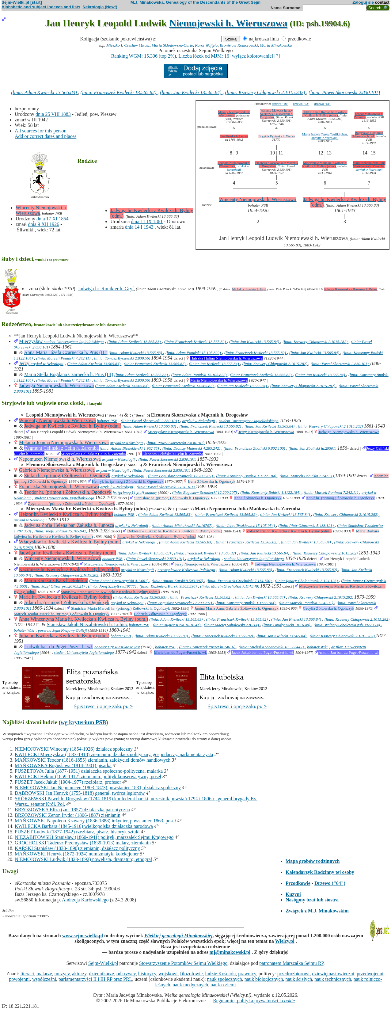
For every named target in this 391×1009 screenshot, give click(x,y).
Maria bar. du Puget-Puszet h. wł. (180, 652)
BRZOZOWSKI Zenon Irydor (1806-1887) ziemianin (67, 815)
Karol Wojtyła (206, 45)
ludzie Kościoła (220, 973)
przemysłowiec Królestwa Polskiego (186, 569)
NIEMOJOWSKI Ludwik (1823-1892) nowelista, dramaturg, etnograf (83, 859)
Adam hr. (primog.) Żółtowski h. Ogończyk (66, 602)
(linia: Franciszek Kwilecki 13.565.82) (119, 92)
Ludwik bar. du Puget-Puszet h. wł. (58, 646)
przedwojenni (370, 973)
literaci (27, 973)
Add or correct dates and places (45, 136)
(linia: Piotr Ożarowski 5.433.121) (306, 525)
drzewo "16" (280, 103)
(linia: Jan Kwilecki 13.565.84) (191, 92)
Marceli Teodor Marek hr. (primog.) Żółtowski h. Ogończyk (61, 613)
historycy (147, 973)
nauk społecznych (224, 979)
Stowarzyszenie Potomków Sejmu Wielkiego (183, 963)
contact (382, 2)
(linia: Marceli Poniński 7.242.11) (64, 358)
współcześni (44, 979)
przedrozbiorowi (293, 973)
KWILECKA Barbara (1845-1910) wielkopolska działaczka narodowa (84, 826)
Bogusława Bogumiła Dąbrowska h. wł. (367, 134)
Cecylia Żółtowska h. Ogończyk (328, 608)
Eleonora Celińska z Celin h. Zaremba (172, 453)
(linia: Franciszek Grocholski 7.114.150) (239, 580)
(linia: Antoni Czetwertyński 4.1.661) (119, 580)
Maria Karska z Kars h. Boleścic (56, 580)
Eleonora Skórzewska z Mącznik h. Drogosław (276, 164)
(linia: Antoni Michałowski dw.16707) (182, 525)
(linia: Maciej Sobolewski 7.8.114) (232, 625)
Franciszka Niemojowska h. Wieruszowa (59, 486)
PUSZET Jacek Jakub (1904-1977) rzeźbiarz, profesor (68, 782)
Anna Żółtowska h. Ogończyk (258, 498)
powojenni (19, 979)
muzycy (62, 973)
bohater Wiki (24, 630)
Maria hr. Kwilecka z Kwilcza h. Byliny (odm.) (65, 597)
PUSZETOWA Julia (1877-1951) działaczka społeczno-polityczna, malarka (89, 771)
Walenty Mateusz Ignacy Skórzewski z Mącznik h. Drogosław (276, 114)
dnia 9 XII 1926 (43, 224)
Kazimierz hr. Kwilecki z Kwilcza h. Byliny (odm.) (69, 569)
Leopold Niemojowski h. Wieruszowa (234, 164)
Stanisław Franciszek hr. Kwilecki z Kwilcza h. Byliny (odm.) (110, 591)
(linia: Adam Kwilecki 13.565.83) (44, 92)
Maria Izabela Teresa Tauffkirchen (324, 134)
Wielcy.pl (284, 941)
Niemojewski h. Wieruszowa (228, 23)
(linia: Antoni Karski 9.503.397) (178, 580)
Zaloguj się (363, 2)
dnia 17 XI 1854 (52, 218)
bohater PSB (107, 420)
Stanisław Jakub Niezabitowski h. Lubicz (87, 624)
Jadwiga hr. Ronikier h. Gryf (106, 288)
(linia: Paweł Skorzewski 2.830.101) (344, 92)
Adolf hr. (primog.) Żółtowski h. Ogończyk (340, 498)
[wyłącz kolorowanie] (251, 56)
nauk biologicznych (264, 979)
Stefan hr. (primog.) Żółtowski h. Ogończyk (67, 475)
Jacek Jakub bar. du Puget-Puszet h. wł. (262, 652)
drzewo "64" (322, 103)
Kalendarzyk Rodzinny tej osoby (320, 872)
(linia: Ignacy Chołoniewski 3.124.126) (307, 580)
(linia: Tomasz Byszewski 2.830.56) (122, 358)
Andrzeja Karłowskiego (85, 899)
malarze (44, 973)
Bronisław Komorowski (239, 45)
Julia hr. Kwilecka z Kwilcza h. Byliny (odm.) (64, 635)
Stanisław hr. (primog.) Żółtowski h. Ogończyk (172, 498)
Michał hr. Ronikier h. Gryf (249, 289)
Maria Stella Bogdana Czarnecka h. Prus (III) (68, 374)
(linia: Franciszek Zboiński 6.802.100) (255, 448)
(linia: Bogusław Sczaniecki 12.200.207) (181, 476)
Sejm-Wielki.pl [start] (22, 2)
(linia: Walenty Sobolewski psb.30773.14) (347, 625)
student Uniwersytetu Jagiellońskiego (74, 341)
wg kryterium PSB (83, 722)
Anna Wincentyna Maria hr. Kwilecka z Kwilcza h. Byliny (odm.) (83, 619)
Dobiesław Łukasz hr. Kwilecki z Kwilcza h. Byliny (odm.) (174, 531)
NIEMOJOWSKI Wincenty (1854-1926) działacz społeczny (74, 749)
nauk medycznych (190, 984)
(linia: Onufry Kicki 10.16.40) (286, 625)
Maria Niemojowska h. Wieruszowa (219, 380)
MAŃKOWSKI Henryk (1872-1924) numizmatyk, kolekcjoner (77, 853)
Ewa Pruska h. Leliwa (234, 136)
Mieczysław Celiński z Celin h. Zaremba (93, 453)
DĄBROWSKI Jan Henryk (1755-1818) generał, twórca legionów (80, 793)
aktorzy (79, 973)
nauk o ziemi (223, 984)
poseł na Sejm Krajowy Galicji (62, 630)
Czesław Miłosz (137, 45)
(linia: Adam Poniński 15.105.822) (193, 352)
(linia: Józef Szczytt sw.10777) (112, 586)
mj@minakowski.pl (230, 952)
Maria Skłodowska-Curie (172, 45)
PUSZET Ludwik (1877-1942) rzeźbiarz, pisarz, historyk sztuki (77, 831)
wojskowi (167, 973)
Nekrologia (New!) (99, 7)
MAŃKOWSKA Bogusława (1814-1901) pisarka (63, 765)
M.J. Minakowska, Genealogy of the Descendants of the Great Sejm (195, 2)
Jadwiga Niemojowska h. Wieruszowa (56, 385)
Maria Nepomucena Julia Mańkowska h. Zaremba (369, 164)
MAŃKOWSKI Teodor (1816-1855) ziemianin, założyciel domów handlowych (92, 760)
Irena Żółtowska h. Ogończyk (212, 481)
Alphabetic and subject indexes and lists (41, 7)
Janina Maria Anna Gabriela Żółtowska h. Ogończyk (237, 608)
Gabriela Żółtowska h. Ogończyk (160, 613)
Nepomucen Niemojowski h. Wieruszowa (60, 459)
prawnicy (247, 973)
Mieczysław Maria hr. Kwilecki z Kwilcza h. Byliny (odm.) (324, 164)
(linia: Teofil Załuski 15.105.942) (62, 531)
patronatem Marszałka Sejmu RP (291, 963)
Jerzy (25, 363)
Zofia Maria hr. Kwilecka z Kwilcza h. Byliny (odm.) (289, 531)
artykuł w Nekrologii (324, 137)
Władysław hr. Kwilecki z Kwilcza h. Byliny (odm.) (70, 541)
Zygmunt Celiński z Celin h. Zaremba (61, 448)
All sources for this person (40, 130)
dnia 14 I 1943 (139, 227)
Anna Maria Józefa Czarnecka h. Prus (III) (65, 352)
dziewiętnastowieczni (333, 973)
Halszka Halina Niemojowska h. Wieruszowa (226, 358)
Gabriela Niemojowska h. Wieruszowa (57, 470)
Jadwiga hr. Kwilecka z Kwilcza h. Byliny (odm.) (72, 425)
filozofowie (191, 973)
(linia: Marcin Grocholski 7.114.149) (230, 586)
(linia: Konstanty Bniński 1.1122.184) (246, 476)
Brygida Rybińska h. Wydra (276, 136)
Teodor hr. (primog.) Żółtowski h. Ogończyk (68, 492)
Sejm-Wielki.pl (103, 963)
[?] (277, 56)
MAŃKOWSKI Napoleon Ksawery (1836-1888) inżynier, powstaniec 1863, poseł (95, 820)
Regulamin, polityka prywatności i (254, 1000)
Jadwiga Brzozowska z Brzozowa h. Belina (350, 289)
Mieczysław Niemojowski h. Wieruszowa (181, 431)
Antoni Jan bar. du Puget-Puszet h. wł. (348, 652)
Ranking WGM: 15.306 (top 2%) (143, 56)
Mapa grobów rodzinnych (313, 861)
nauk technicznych (332, 979)
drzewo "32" (301, 103)
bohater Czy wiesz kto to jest (117, 647)
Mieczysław (31, 341)
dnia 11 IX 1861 (147, 221)
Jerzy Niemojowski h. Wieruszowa (266, 431)
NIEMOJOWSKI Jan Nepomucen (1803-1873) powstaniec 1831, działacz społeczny (98, 787)
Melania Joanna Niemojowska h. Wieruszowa (64, 442)
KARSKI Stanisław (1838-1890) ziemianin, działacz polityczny (77, 848)
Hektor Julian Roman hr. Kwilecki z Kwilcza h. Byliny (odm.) (324, 113)
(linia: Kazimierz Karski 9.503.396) (169, 586)
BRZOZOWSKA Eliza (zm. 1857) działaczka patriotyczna (72, 809)
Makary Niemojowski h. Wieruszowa (234, 113)
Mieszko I (114, 45)
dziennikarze (101, 973)
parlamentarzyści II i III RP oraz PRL (95, 979)
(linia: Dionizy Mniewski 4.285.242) (191, 448)
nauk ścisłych (299, 979)
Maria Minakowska (276, 45)
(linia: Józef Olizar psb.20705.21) (58, 586)
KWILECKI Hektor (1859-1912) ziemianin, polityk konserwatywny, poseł (88, 776)
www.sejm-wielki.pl (82, 935)
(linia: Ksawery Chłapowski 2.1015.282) (265, 92)
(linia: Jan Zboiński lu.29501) (313, 448)
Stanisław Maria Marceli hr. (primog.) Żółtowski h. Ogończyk (120, 608)
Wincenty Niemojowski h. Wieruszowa (257, 199)
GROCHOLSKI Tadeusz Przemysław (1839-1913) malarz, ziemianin (83, 842)
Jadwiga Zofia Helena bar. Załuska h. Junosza (69, 525)
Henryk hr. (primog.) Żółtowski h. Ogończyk (128, 481)
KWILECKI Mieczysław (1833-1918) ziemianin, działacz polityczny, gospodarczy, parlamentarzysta (114, 754)
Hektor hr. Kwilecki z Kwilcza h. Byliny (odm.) (66, 514)
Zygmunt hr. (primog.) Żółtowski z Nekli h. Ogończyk (71, 503)
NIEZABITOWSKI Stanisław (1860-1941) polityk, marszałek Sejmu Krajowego (94, 837)
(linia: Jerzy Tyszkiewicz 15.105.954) (246, 525)
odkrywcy (126, 973)
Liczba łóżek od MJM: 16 (203, 56)
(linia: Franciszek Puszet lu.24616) (207, 647)
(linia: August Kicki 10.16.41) (177, 625)
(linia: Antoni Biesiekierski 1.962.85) (130, 448)
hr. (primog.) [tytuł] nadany (135, 492)
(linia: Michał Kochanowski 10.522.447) (272, 647)
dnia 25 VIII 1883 (53, 114)
